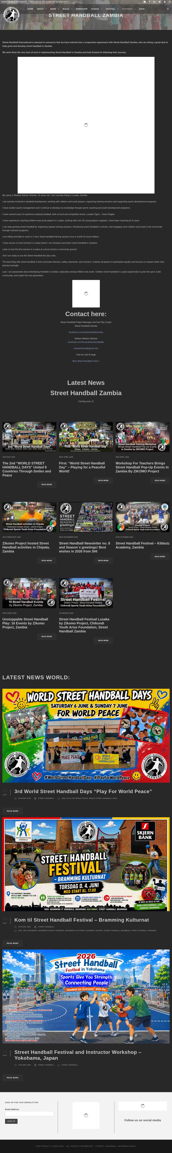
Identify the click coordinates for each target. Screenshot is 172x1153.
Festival (110, 9)
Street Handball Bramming (117, 930)
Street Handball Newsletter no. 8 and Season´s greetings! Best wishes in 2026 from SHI (84, 547)
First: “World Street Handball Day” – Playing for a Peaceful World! (82, 467)
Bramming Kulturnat (75, 930)
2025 (20, 930)
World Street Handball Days (103, 798)
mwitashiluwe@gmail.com (86, 348)
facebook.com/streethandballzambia (86, 332)
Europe (99, 930)
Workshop (82, 9)
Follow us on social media (142, 1120)
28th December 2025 (68, 537)
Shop (142, 9)
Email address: (12, 1109)
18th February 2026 (11, 537)
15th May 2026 (24, 1065)
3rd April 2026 (122, 457)
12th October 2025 (124, 537)
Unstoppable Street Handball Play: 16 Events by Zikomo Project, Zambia (25, 623)
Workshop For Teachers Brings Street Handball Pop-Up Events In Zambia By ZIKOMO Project (142, 467)
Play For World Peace (77, 798)
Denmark (90, 930)
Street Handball (46, 798)
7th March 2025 (66, 613)
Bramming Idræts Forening (51, 930)
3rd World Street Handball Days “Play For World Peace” (83, 791)
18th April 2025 (9, 613)
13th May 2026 (8, 457)
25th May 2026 (24, 798)
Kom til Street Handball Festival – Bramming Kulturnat (82, 920)
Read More (47, 484)
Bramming (32, 930)
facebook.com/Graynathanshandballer (86, 342)
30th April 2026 (66, 457)
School (95, 9)
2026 (63, 798)
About (40, 9)
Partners (127, 9)
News (53, 9)
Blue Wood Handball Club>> (86, 361)
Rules (66, 9)
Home (30, 9)
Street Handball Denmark (144, 930)
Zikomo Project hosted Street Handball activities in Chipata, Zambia (26, 547)
